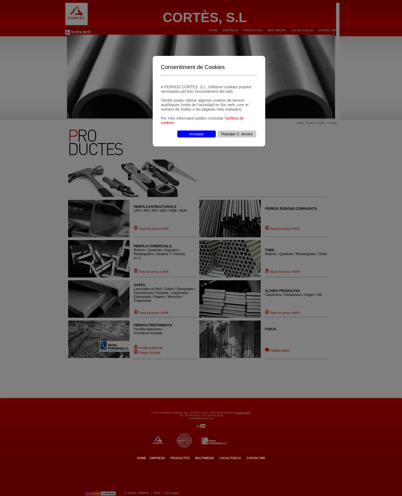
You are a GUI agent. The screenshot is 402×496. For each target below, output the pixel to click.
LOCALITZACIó (230, 458)
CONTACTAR (256, 458)
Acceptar (196, 134)
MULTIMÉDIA (204, 458)
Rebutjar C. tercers (237, 134)
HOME (141, 458)
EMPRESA (157, 458)
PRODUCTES (180, 458)
